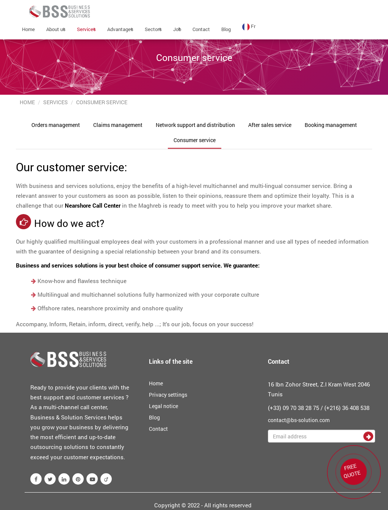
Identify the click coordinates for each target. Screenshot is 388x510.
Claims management (117, 124)
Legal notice (163, 406)
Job (177, 29)
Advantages (120, 29)
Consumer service (195, 140)
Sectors (153, 29)
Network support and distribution (195, 124)
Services (86, 29)
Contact (201, 29)
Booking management (331, 124)
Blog (226, 29)
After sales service (269, 124)
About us (56, 29)
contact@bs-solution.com (299, 420)
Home (28, 29)
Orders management (55, 124)
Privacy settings (168, 394)
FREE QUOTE (351, 469)
